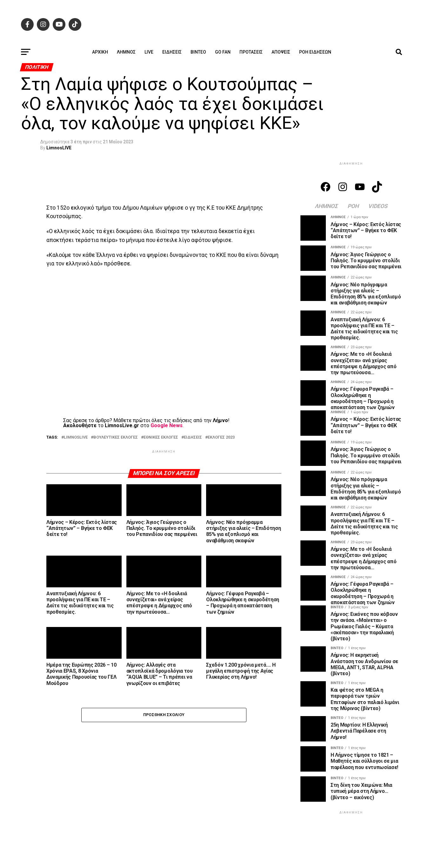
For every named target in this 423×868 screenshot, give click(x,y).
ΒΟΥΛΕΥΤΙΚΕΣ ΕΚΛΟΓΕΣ (115, 437)
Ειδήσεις (172, 52)
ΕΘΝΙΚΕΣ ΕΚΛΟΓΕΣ (161, 437)
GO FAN (223, 52)
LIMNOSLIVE (76, 437)
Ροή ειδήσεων (315, 52)
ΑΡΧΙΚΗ (100, 52)
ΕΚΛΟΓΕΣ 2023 (221, 437)
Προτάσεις (251, 52)
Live (148, 52)
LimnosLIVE (58, 147)
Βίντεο (198, 52)
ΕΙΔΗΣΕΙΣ (193, 437)
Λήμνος (126, 52)
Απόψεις (281, 52)
